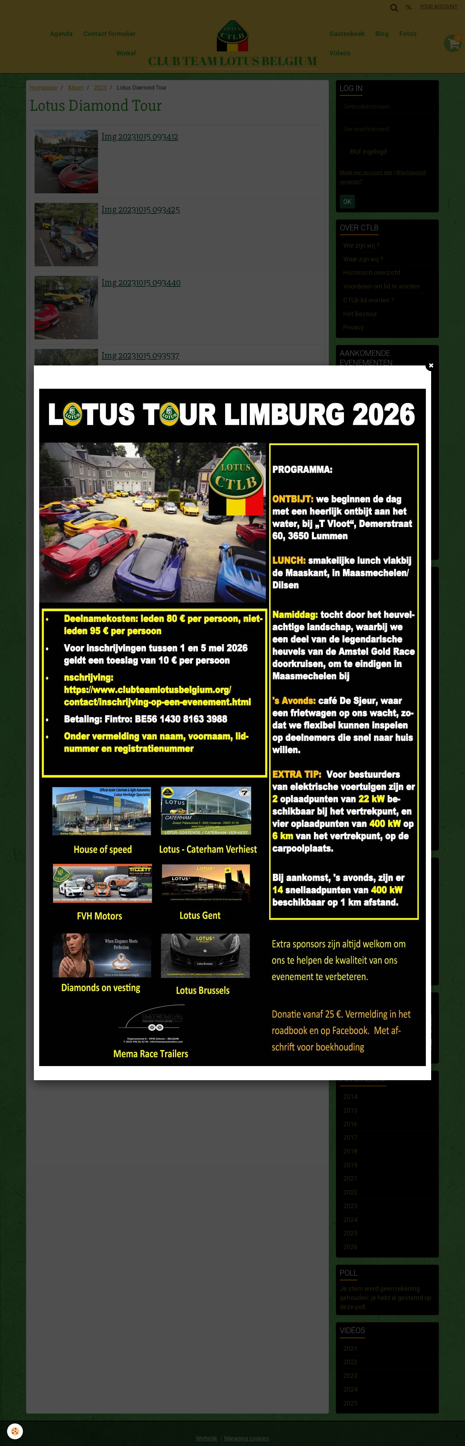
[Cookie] (15, 1431)
